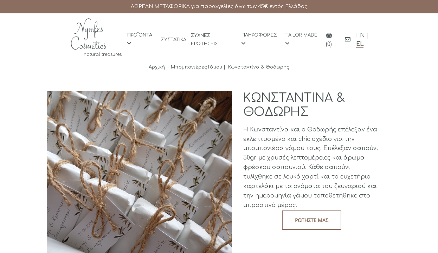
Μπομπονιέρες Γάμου (196, 67)
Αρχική (157, 67)
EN (360, 35)
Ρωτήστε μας (311, 220)
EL (359, 44)
